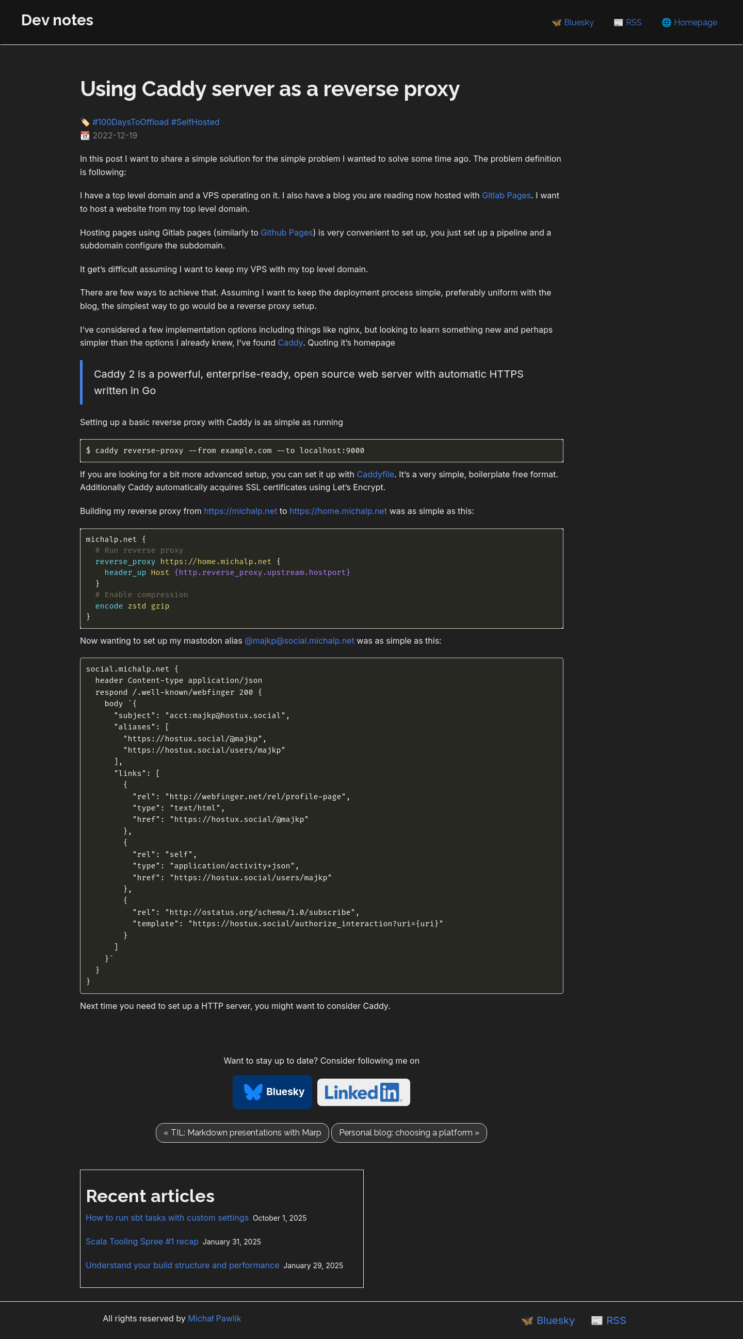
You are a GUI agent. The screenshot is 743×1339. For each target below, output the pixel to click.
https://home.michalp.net (338, 511)
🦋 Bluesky (573, 22)
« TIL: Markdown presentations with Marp (242, 1133)
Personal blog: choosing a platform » (409, 1133)
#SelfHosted (195, 122)
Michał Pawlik (214, 1318)
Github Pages (287, 232)
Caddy (290, 342)
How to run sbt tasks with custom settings (167, 1217)
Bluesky (272, 1092)
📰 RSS (627, 22)
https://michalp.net (240, 511)
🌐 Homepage (689, 22)
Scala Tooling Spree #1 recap (142, 1241)
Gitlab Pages (506, 195)
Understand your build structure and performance (183, 1265)
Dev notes (57, 20)
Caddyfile (376, 474)
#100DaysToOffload (130, 122)
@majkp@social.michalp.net (299, 640)
